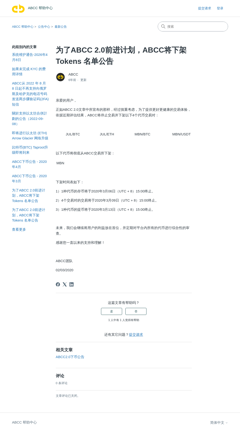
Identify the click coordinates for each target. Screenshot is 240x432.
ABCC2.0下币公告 (70, 357)
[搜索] (193, 26)
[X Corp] (65, 284)
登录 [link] (220, 8)
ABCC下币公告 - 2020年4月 (29, 164)
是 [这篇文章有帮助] (111, 311)
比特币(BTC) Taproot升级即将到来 (30, 150)
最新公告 (61, 26)
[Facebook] (58, 284)
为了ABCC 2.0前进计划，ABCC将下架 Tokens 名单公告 (28, 195)
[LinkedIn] (71, 284)
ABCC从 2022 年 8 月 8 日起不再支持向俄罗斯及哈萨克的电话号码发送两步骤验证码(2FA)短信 (30, 93)
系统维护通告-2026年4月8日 (30, 57)
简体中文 (219, 422)
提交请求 (204, 8)
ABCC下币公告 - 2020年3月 (29, 178)
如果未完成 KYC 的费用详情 (29, 71)
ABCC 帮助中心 (23, 26)
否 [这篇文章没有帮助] (136, 311)
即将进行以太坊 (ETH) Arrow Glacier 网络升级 (30, 135)
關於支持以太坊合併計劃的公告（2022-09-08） (29, 118)
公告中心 (44, 26)
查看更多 (19, 229)
